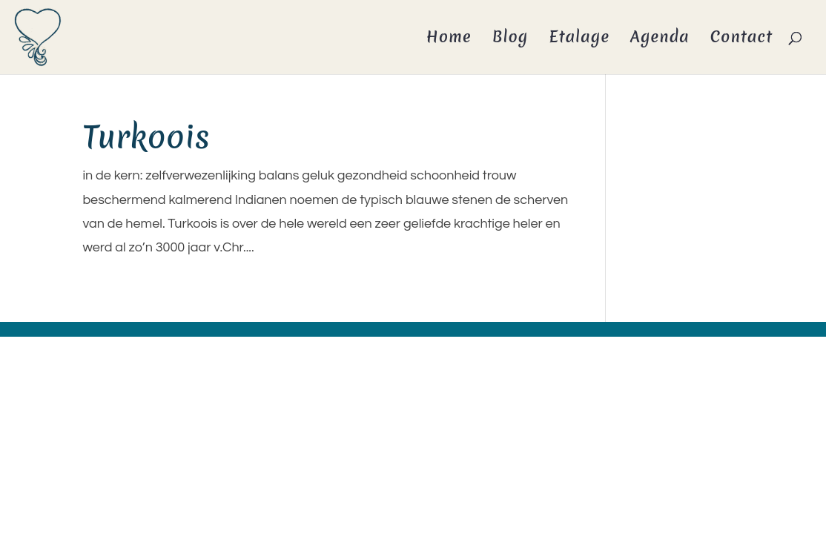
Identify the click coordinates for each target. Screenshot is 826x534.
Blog (510, 39)
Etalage (579, 39)
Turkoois (146, 137)
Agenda (660, 39)
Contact (741, 39)
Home (449, 39)
